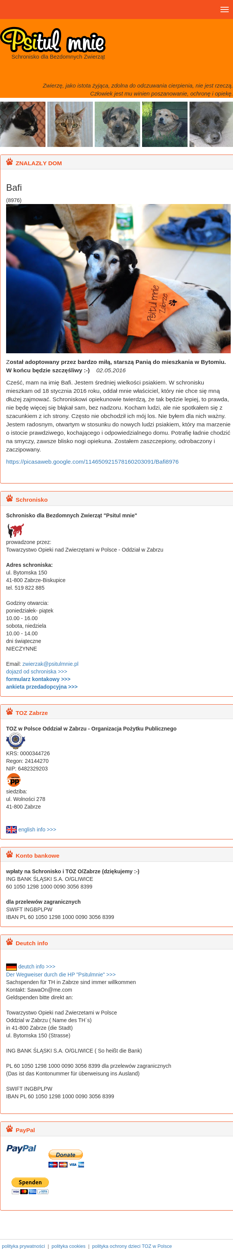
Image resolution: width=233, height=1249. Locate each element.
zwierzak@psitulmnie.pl (50, 664)
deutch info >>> (30, 966)
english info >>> (31, 829)
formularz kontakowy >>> (38, 679)
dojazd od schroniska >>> (36, 671)
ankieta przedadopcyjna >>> (42, 687)
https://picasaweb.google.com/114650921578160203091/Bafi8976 (92, 461)
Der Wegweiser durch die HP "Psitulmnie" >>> (61, 974)
